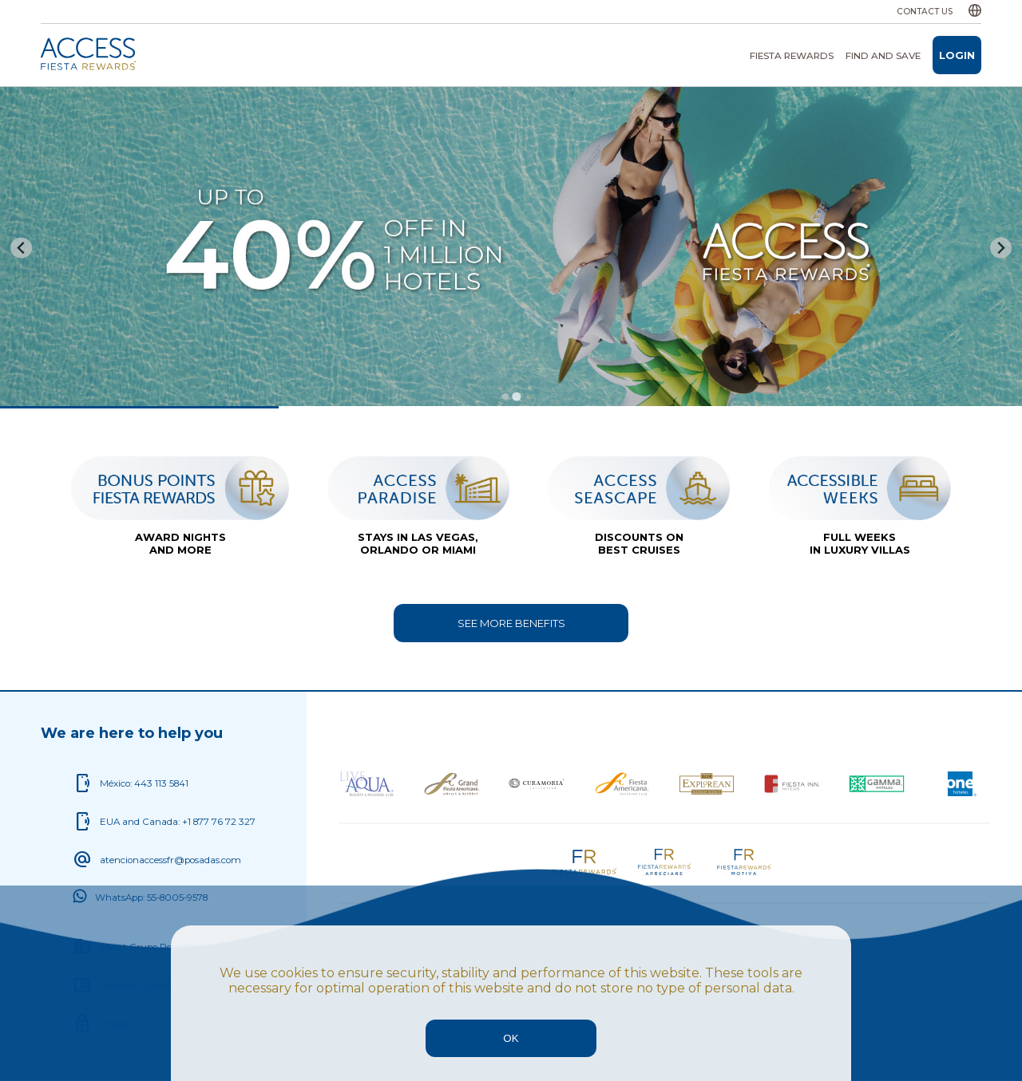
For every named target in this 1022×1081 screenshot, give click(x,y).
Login (957, 55)
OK (510, 1038)
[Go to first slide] (1001, 247)
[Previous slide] (21, 247)
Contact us (925, 11)
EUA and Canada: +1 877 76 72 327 (178, 821)
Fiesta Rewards (792, 55)
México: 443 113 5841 (144, 783)
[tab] (505, 396)
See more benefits (511, 623)
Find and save (883, 55)
